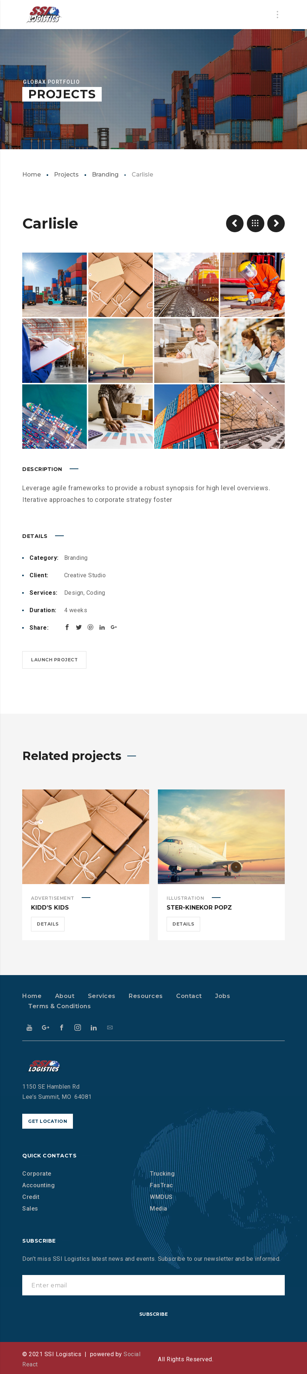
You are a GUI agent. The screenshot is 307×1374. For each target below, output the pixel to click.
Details (48, 924)
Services (102, 996)
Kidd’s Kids (50, 907)
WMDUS (161, 1196)
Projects (66, 174)
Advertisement (52, 898)
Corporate (36, 1173)
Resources (146, 996)
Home (31, 174)
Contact (189, 996)
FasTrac (161, 1185)
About (65, 996)
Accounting (38, 1185)
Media (158, 1208)
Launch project (54, 659)
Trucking (162, 1173)
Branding (105, 174)
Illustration (185, 898)
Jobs (222, 996)
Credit (30, 1196)
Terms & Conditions (59, 1006)
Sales (30, 1208)
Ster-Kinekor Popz (199, 907)
